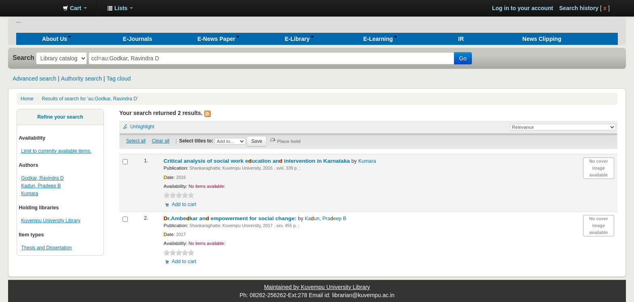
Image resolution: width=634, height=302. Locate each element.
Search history (578, 8)
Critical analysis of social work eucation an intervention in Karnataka (257, 161)
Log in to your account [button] (522, 8)
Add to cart (183, 204)
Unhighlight (142, 127)
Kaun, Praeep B (326, 218)
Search (23, 57)
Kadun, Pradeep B (41, 186)
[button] (75, 8)
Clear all (160, 141)
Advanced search (34, 78)
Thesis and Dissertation (46, 248)
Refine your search (60, 117)
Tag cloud (118, 78)
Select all (136, 141)
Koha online (36, 8)
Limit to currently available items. (56, 151)
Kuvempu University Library (50, 220)
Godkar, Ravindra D (42, 178)
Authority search (81, 78)
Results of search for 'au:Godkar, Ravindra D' (90, 99)
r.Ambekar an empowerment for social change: (230, 218)
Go (463, 58)
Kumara (29, 193)
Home (27, 99)
